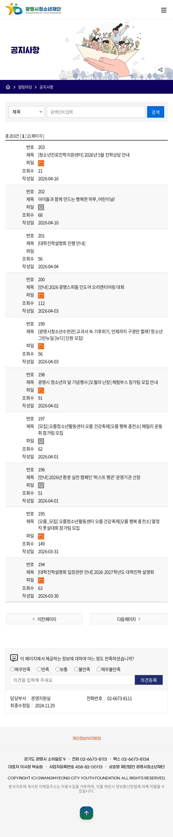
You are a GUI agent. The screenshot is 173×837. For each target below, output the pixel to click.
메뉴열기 (164, 10)
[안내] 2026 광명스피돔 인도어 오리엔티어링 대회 (81, 287)
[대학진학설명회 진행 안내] (61, 243)
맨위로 (86, 813)
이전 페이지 (46, 619)
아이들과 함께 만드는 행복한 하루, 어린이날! (76, 199)
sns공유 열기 (160, 70)
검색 (156, 112)
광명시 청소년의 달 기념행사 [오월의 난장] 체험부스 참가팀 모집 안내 (98, 382)
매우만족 (22, 669)
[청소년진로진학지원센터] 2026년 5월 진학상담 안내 (83, 154)
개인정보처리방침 (86, 739)
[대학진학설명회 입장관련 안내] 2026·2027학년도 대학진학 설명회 (96, 572)
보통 (63, 669)
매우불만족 (111, 669)
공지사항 (46, 87)
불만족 (84, 669)
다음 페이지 (126, 619)
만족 (45, 669)
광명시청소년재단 (33, 9)
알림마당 (25, 87)
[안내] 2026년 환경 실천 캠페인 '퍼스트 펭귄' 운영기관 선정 (89, 477)
